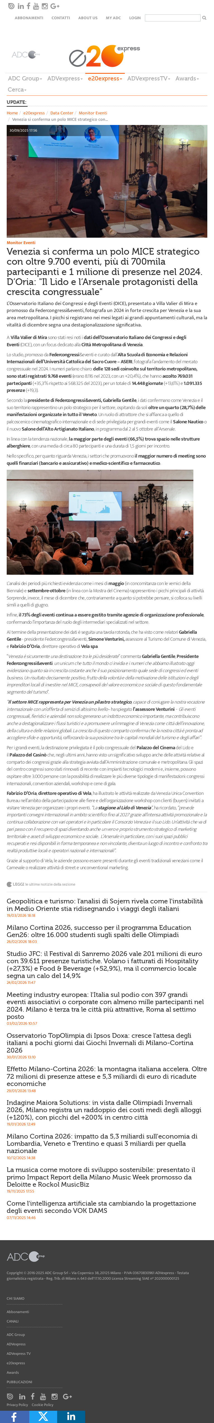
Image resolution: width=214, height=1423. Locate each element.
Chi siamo (16, 1298)
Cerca (17, 89)
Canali (13, 1321)
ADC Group (25, 78)
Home (12, 113)
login (135, 17)
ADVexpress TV (19, 1353)
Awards (187, 78)
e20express (105, 78)
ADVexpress (65, 78)
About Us (88, 17)
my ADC (113, 17)
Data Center (61, 113)
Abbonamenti (29, 17)
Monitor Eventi (93, 113)
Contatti (61, 17)
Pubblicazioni (19, 1382)
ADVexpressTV (148, 78)
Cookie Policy (42, 1405)
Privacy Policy (17, 1405)
